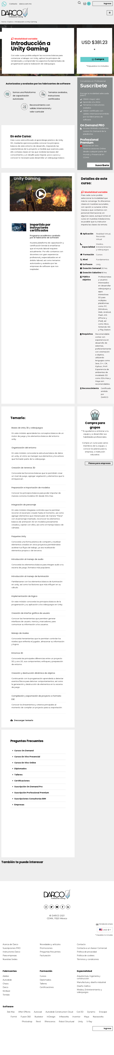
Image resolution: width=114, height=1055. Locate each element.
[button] (110, 12)
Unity (98, 264)
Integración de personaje (24, 504)
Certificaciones (22, 781)
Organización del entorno (24, 447)
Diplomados (20, 769)
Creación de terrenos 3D (23, 467)
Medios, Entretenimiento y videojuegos (103, 247)
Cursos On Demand (24, 751)
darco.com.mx (25, 4)
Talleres (18, 775)
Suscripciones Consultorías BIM (30, 799)
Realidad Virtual (103, 234)
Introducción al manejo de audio (27, 559)
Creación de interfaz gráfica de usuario (31, 613)
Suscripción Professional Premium (31, 793)
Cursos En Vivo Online (25, 763)
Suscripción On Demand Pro (28, 787)
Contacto (13, 4)
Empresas (19, 805)
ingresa (107, 3)
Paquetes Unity (19, 536)
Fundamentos (102, 259)
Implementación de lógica (24, 596)
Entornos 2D (17, 653)
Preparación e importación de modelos (31, 487)
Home (3, 22)
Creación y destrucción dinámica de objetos (33, 673)
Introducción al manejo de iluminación (30, 576)
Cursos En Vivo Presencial (27, 757)
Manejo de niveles (20, 633)
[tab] (38, 751)
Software (8, 1006)
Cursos (99, 254)
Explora (10, 22)
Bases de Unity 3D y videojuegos (27, 427)
